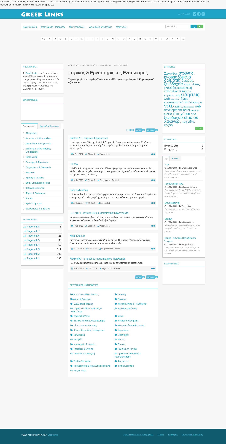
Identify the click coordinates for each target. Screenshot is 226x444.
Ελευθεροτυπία (171, 202)
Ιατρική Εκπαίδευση (127, 308)
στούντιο (186, 73)
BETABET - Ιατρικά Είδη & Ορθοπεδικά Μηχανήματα (99, 213)
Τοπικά (29, 198)
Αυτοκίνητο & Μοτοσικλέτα (38, 138)
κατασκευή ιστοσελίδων (178, 89)
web (167, 98)
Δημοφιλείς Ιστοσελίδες (100, 27)
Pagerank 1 (32, 258)
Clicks (138, 130)
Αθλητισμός (31, 133)
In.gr (166, 164)
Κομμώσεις (123, 330)
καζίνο (168, 125)
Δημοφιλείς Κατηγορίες (49, 126)
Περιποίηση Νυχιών (127, 349)
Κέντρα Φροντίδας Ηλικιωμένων (89, 330)
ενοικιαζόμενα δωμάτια (177, 78)
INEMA (74, 164)
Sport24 (168, 218)
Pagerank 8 (32, 226)
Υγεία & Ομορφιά (34, 203)
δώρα (184, 98)
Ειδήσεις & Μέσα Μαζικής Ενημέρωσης (38, 150)
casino (177, 106)
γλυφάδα (170, 87)
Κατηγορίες (121, 27)
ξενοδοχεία (173, 84)
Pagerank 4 (32, 244)
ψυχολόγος (175, 99)
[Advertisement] (113, 52)
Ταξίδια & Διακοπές (35, 188)
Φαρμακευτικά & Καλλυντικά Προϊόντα (91, 366)
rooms (186, 91)
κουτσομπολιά (173, 102)
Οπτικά (121, 344)
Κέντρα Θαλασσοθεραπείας (131, 325)
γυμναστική (172, 95)
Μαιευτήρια (123, 335)
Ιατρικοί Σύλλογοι (81, 316)
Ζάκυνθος (171, 73)
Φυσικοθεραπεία (126, 366)
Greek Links (32, 73)
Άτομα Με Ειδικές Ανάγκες (86, 294)
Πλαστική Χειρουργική (84, 353)
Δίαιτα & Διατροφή (82, 299)
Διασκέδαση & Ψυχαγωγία (38, 143)
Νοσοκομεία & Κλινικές (84, 344)
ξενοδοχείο (173, 117)
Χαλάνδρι (172, 121)
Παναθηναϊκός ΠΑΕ (173, 183)
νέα (168, 105)
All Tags (199, 128)
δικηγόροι (181, 113)
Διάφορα (122, 299)
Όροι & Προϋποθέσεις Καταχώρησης (138, 435)
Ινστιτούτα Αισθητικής (128, 320)
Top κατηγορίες (29, 126)
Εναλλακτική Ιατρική (83, 304)
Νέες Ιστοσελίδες (77, 27)
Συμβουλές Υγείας (82, 361)
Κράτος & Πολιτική (35, 177)
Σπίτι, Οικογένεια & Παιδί (38, 182)
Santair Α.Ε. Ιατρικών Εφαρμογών (89, 138)
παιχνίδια (187, 121)
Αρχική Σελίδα (184, 14)
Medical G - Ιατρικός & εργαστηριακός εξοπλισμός (97, 258)
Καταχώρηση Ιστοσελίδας (52, 27)
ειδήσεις (190, 94)
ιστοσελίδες (192, 84)
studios (191, 117)
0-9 (43, 39)
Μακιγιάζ (77, 339)
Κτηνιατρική (79, 335)
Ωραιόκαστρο (188, 107)
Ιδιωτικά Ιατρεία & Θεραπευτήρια (89, 320)
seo (193, 113)
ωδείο (168, 113)
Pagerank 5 (32, 240)
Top (165, 158)
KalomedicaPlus (79, 190)
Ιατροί (120, 316)
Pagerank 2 (32, 253)
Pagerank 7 (32, 231)
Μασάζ (121, 339)
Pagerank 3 (32, 249)
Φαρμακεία (123, 361)
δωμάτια (187, 80)
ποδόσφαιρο (193, 102)
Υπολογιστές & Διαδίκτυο (38, 208)
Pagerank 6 (32, 235)
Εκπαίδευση (32, 157)
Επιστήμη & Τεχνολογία (37, 162)
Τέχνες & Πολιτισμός (35, 193)
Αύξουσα (150, 130)
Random (175, 158)
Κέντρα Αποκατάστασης (85, 325)
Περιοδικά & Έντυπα (83, 349)
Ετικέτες (161, 435)
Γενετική (122, 294)
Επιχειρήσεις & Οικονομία (38, 167)
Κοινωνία (30, 172)
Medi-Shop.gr (77, 235)
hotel (186, 110)
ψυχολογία (195, 110)
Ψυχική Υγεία (79, 370)
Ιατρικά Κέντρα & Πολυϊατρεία (132, 304)
